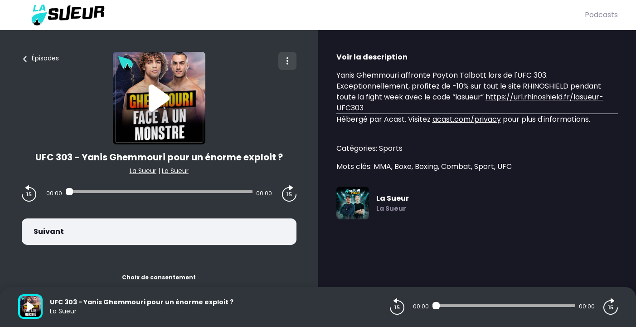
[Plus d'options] (287, 61)
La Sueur (143, 170)
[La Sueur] (301, 15)
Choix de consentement (159, 277)
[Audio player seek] (159, 192)
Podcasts (601, 15)
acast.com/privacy (466, 119)
